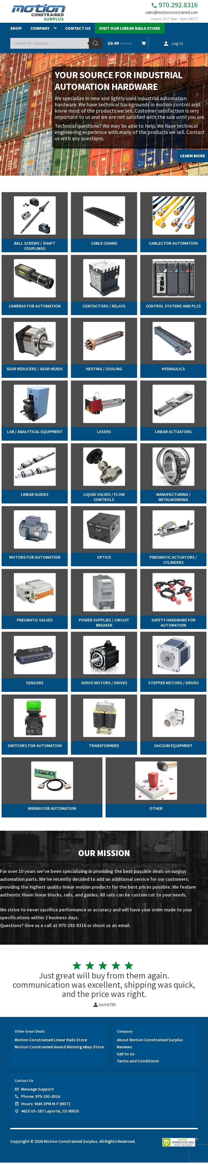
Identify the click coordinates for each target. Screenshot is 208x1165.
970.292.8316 (170, 5)
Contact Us (77, 30)
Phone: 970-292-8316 (40, 1098)
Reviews (124, 1049)
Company (40, 30)
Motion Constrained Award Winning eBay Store (59, 1049)
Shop (16, 30)
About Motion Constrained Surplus (150, 1042)
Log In (177, 45)
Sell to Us (125, 1056)
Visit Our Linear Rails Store (129, 30)
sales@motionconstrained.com (168, 14)
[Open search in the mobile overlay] (56, 45)
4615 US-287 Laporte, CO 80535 (50, 1113)
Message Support (37, 1091)
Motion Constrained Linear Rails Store (51, 1042)
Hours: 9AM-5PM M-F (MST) (45, 1105)
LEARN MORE (192, 158)
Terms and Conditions (138, 1063)
